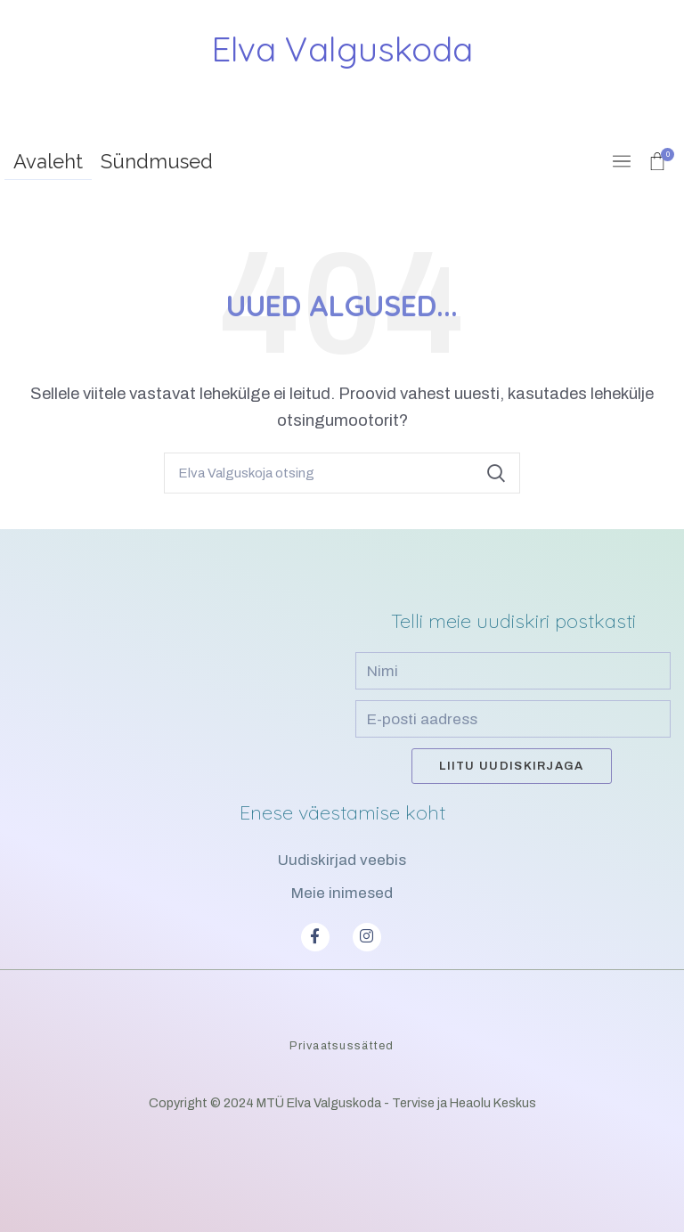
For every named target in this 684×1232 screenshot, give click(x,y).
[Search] (342, 473)
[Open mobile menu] (621, 161)
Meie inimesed (342, 893)
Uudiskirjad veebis (342, 860)
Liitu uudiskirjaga (511, 766)
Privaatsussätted (341, 1046)
